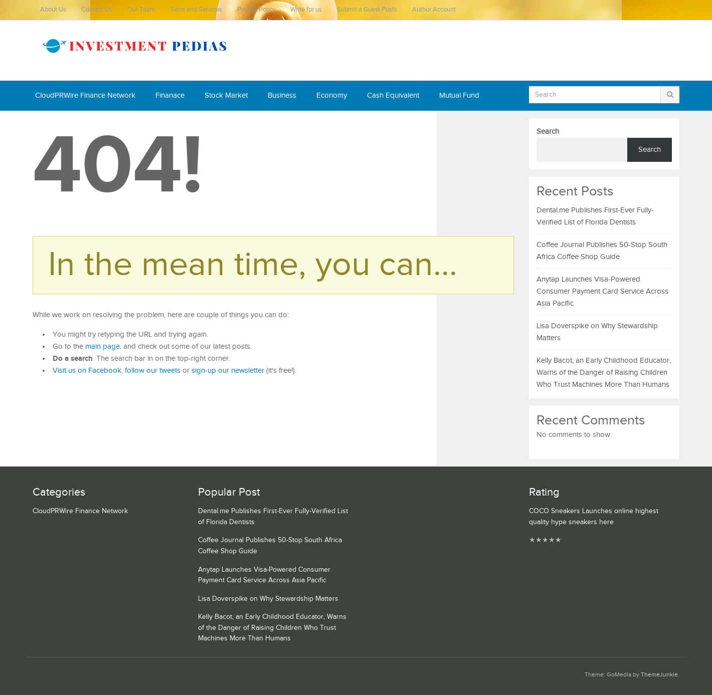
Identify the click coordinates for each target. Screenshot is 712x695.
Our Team (141, 10)
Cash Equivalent (393, 95)
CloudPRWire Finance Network (85, 95)
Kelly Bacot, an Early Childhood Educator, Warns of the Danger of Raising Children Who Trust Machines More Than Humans (604, 372)
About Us (53, 10)
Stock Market (226, 95)
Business (282, 95)
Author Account (434, 10)
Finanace (170, 95)
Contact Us (96, 10)
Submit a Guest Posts (367, 10)
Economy (331, 95)
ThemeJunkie (659, 674)
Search (548, 131)
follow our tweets (153, 370)
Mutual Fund (459, 95)
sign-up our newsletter (228, 370)
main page (102, 346)
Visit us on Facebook (87, 370)
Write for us (306, 10)
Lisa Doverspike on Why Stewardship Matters (268, 599)
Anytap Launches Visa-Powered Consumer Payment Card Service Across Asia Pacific (602, 291)
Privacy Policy (256, 10)
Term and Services (196, 10)
